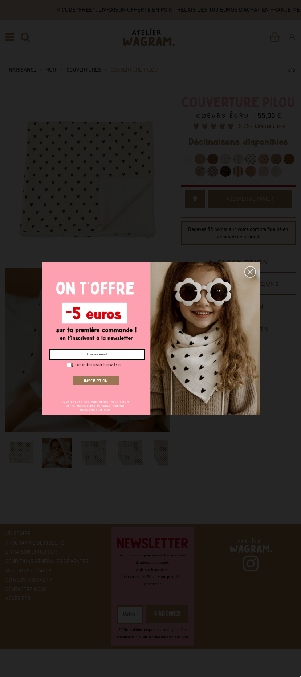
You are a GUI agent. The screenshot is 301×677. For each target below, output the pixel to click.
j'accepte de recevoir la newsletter (94, 365)
